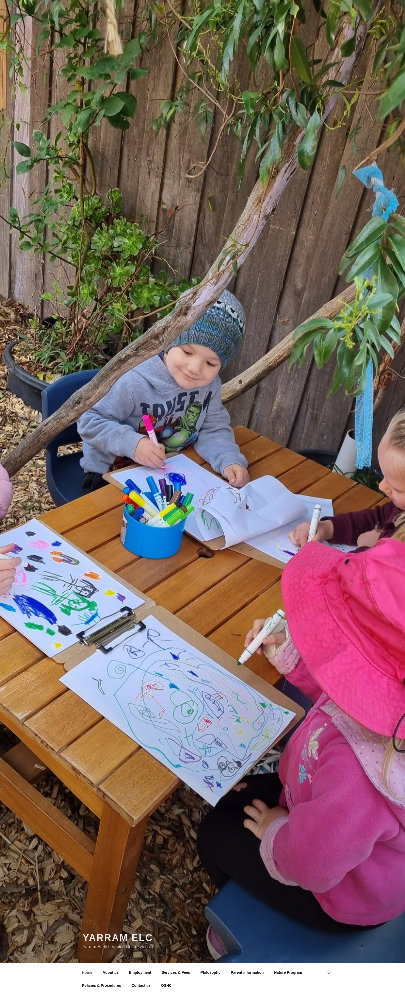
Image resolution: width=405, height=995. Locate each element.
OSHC (166, 985)
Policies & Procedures (101, 985)
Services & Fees (176, 972)
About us (111, 972)
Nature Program (288, 972)
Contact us (141, 985)
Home (87, 972)
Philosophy (210, 972)
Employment (140, 972)
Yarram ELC (118, 937)
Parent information (247, 972)
